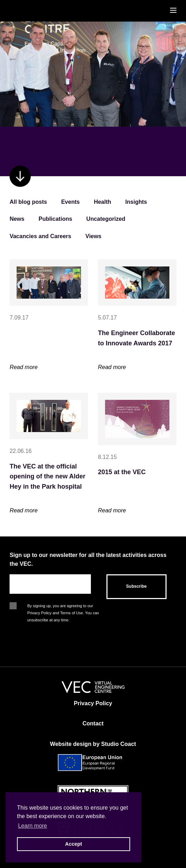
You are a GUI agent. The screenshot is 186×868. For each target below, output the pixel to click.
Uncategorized (105, 219)
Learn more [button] (32, 826)
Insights (136, 202)
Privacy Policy (93, 703)
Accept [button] (73, 844)
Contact (93, 723)
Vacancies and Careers (40, 236)
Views (93, 236)
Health (102, 202)
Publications (55, 219)
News (17, 219)
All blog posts (28, 202)
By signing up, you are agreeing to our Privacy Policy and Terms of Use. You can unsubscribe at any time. (63, 606)
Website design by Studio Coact (93, 744)
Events (70, 202)
